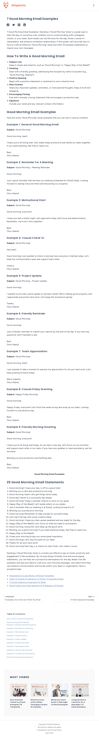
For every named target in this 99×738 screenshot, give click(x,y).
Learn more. (49, 733)
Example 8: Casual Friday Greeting (20, 650)
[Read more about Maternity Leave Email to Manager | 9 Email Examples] (60, 690)
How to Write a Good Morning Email (20, 620)
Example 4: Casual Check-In (17, 636)
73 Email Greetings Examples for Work (27, 583)
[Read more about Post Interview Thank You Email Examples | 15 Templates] (19, 690)
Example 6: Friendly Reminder (18, 643)
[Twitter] (13, 26)
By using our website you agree (49, 727)
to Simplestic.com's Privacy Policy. (49, 730)
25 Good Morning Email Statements (20, 657)
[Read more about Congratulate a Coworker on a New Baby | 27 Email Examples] (80, 690)
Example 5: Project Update (17, 640)
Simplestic (21, 6)
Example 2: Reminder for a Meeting (20, 629)
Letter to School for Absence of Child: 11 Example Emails (37, 580)
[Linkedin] (24, 26)
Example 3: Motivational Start (18, 632)
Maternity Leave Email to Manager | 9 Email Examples (59, 702)
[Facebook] (8, 26)
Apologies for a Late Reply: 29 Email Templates (32, 577)
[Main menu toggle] (94, 6)
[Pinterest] (19, 26)
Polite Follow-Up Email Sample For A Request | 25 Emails (36, 586)
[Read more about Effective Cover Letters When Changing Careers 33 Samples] (39, 690)
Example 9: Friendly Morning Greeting (21, 654)
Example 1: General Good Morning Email (22, 625)
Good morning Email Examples (18, 623)
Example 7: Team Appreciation (18, 647)
